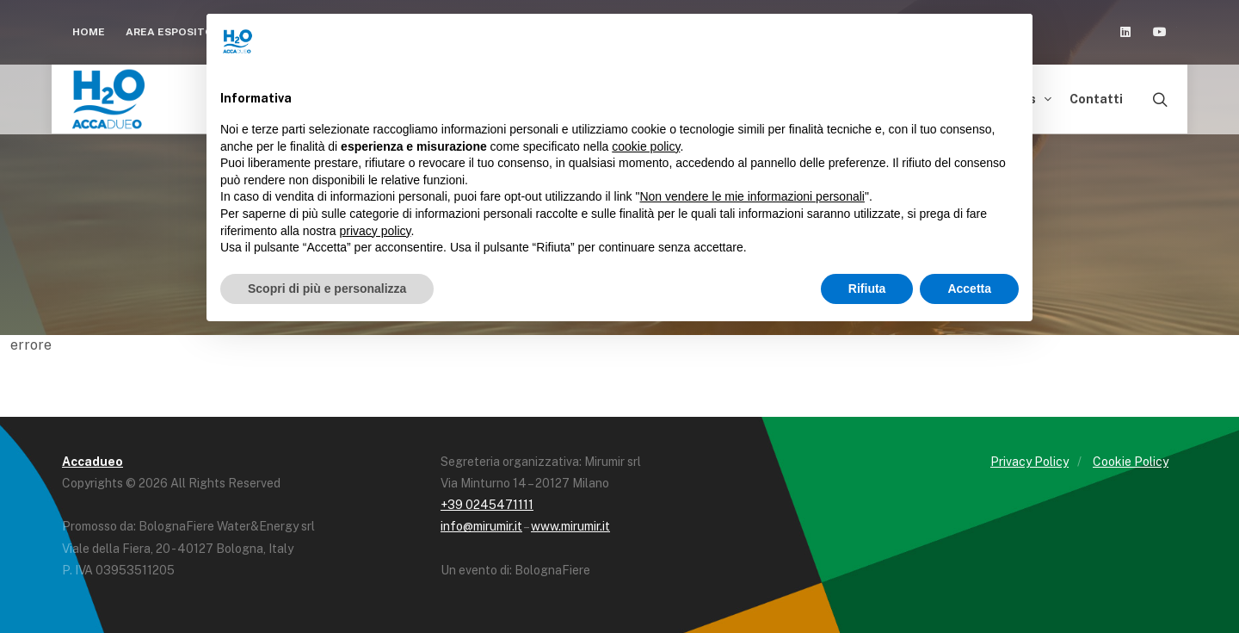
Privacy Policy (1029, 462)
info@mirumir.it (481, 526)
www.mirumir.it (570, 526)
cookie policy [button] (646, 146)
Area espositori (181, 31)
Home (88, 32)
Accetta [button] (969, 288)
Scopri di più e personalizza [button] (327, 288)
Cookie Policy (1130, 462)
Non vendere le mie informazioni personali (751, 196)
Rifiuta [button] (867, 288)
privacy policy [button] (375, 231)
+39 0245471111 (487, 505)
